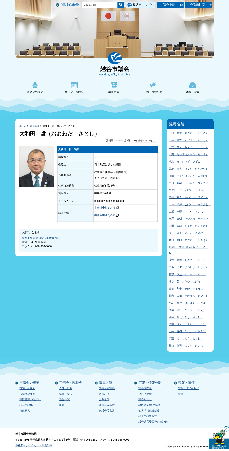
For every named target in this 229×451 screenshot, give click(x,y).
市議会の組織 (27, 394)
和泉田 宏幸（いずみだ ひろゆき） (188, 250)
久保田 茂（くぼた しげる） (187, 190)
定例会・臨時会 (74, 87)
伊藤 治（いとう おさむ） (186, 338)
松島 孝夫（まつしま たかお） (188, 267)
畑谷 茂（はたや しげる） (186, 281)
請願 (180, 394)
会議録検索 (197, 4)
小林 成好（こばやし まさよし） (190, 204)
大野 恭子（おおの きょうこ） (188, 147)
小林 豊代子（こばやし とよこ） (190, 302)
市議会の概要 (35, 87)
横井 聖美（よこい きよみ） (187, 232)
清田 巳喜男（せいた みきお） (188, 175)
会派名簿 (104, 399)
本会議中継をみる (106, 207)
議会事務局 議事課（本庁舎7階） (41, 238)
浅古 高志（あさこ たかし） (187, 260)
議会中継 (169, 4)
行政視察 (24, 410)
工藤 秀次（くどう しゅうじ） (188, 140)
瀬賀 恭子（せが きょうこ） (187, 288)
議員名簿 (113, 87)
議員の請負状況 (147, 416)
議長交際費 (145, 388)
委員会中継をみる (106, 215)
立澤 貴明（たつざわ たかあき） (190, 218)
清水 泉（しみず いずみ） (186, 161)
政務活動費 (145, 394)
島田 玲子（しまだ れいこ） (187, 324)
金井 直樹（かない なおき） (187, 331)
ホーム (22, 126)
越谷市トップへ (143, 4)
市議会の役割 (27, 388)
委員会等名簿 (107, 405)
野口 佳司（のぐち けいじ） (187, 345)
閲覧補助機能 (70, 4)
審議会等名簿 (107, 410)
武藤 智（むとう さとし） (186, 317)
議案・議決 (65, 394)
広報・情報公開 (153, 87)
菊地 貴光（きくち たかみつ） (188, 168)
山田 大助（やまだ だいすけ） (188, 225)
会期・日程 (65, 388)
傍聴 (61, 405)
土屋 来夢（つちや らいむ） (187, 211)
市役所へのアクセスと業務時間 (33, 445)
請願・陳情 (192, 87)
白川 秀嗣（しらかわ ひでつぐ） (190, 183)
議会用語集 (26, 405)
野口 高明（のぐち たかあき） (188, 240)
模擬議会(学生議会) (149, 405)
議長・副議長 (107, 388)
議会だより (145, 399)
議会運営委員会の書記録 (153, 421)
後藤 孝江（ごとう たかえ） (187, 310)
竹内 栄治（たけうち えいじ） (188, 295)
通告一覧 (64, 399)
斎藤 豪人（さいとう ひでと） (188, 197)
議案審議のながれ (30, 399)
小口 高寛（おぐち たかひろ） (188, 133)
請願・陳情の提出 (188, 388)
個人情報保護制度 (149, 410)
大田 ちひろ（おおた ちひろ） (188, 154)
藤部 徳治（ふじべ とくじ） (187, 274)
